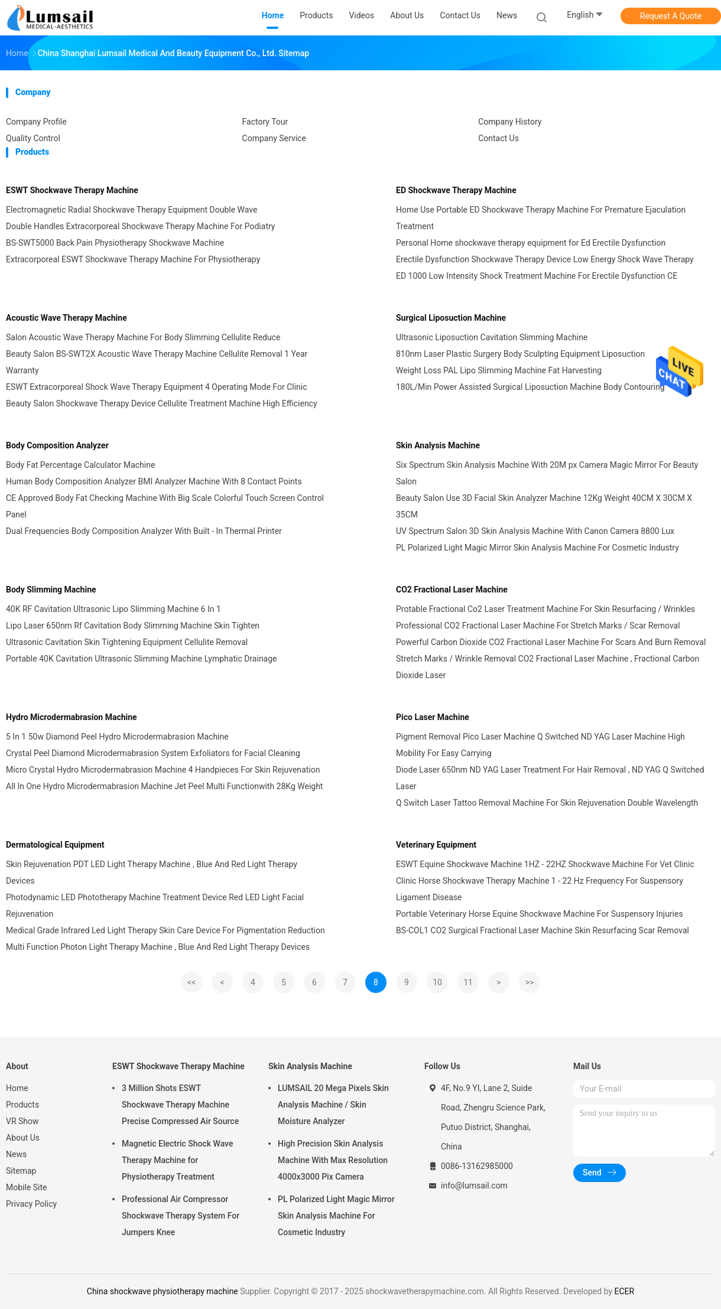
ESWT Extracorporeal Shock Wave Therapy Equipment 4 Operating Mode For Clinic (156, 387)
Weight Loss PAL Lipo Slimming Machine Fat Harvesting (499, 370)
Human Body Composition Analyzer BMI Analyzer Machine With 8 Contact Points (154, 481)
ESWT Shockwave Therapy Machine (72, 190)
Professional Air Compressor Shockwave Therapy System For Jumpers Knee (180, 1215)
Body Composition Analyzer (57, 445)
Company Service (274, 138)
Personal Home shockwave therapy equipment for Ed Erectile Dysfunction (530, 243)
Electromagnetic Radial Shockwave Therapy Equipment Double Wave (131, 209)
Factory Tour (265, 121)
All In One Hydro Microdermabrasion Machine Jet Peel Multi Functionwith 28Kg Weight (164, 786)
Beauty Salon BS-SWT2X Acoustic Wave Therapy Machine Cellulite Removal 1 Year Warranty (156, 362)
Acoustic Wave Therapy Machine (66, 318)
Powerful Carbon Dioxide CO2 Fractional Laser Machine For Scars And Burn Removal (551, 642)
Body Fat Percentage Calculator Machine (80, 465)
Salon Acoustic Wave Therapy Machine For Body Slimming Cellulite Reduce (143, 337)
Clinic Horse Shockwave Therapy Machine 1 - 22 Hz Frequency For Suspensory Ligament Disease (539, 889)
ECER (625, 1291)
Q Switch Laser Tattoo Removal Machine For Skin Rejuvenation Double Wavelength (547, 802)
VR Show (22, 1121)
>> (529, 982)
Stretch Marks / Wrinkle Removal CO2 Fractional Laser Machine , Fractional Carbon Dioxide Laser (547, 667)
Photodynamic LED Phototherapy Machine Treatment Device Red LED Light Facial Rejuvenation (155, 906)
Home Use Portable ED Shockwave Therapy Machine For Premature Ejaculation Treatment (541, 218)
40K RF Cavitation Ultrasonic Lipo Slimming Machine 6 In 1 (113, 609)
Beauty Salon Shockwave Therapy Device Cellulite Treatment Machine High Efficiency (161, 403)
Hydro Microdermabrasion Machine (71, 717)
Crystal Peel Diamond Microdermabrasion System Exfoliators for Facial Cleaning (153, 753)
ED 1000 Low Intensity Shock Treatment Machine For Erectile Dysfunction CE (536, 276)
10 (437, 982)
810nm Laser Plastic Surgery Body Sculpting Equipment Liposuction (520, 354)
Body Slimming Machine (51, 589)
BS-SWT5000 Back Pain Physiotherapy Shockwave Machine (115, 243)
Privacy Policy (31, 1204)
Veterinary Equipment (436, 844)
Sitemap (21, 1171)
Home (17, 1088)
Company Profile (36, 121)
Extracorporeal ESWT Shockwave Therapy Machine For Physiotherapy (133, 259)
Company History (509, 121)
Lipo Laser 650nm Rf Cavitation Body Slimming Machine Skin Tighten (132, 625)
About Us (23, 1137)
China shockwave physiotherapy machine (162, 1291)
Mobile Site (26, 1187)
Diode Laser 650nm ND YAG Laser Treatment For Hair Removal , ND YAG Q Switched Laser (550, 778)
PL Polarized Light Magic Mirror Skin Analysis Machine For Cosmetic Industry (537, 547)
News (16, 1154)
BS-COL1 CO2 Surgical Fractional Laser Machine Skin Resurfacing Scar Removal (542, 930)
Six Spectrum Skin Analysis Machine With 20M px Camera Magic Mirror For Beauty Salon (547, 473)
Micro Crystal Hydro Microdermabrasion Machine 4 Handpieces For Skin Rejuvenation (163, 769)
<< (191, 982)
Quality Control (33, 138)
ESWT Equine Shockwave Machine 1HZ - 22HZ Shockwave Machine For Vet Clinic (545, 864)
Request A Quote (670, 16)
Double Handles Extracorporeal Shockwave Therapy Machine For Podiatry (140, 226)
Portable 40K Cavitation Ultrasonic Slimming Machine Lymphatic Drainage (141, 658)
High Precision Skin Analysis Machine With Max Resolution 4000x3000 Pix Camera (333, 1160)
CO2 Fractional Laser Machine (452, 589)
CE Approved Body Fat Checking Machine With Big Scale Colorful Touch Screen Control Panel (165, 506)
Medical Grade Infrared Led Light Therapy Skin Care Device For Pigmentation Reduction (165, 930)
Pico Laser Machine (432, 717)
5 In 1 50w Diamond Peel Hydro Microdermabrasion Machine (117, 736)
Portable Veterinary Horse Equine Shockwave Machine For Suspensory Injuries (539, 914)
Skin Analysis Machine (438, 445)
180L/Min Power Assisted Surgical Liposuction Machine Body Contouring (530, 387)
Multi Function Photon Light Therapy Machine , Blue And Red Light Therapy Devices (158, 947)
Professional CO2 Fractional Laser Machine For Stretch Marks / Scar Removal (538, 625)
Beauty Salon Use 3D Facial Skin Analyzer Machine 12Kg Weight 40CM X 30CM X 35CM (544, 506)
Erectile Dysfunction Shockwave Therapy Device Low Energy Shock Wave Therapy (545, 259)
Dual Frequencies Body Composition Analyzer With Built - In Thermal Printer (144, 531)
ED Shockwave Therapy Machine (456, 190)
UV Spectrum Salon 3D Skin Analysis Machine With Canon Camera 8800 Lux (535, 531)
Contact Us (498, 138)
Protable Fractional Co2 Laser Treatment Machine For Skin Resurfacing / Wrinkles (545, 609)
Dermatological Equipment (55, 844)
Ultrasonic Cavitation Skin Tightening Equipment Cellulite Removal (127, 642)
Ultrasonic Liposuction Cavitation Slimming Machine (491, 337)
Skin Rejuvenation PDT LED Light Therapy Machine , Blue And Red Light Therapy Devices (151, 872)
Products (22, 1104)
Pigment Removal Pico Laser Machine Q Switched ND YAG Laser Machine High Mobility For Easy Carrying (540, 745)
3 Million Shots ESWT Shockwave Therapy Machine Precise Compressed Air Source (180, 1104)
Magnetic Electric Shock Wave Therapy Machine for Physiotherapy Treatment (177, 1160)
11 (468, 982)
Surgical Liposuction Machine (451, 318)
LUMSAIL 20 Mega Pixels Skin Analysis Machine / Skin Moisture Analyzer (333, 1104)
